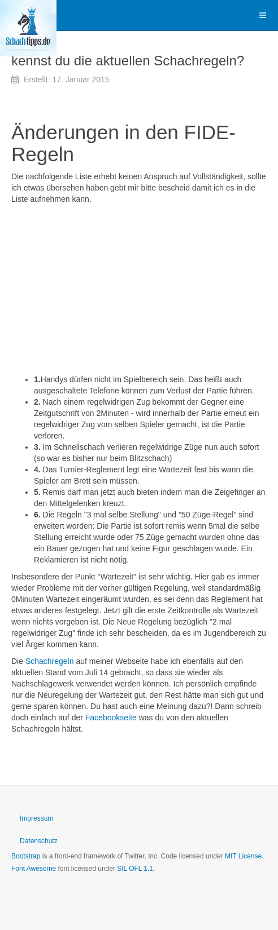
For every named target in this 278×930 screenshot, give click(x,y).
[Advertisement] (139, 289)
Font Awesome (33, 869)
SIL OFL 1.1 (135, 869)
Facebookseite (111, 717)
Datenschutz (39, 841)
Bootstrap (25, 856)
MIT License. (244, 856)
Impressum (36, 818)
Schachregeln (49, 661)
